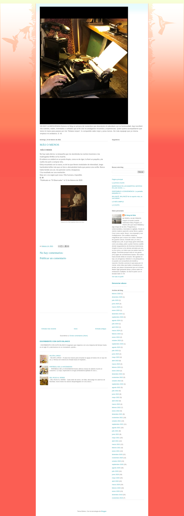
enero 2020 (116, 491)
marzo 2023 (116, 364)
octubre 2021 (116, 421)
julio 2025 (115, 300)
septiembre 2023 (117, 344)
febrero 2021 (116, 448)
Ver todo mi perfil (117, 277)
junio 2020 (115, 474)
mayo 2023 (115, 357)
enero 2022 (116, 411)
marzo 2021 (116, 444)
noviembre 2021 (117, 417)
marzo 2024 (116, 330)
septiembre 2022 (117, 384)
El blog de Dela (130, 215)
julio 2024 (115, 324)
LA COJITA (115, 205)
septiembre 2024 (117, 317)
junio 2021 (115, 434)
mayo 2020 (115, 478)
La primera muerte (118, 183)
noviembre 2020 (117, 458)
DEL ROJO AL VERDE (57, 377)
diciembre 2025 (117, 297)
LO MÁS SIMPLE (118, 202)
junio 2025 (115, 304)
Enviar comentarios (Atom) (79, 336)
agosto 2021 (116, 427)
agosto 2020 (116, 468)
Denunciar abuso (119, 283)
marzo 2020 (116, 484)
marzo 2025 (116, 307)
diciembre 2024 (117, 314)
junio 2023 (115, 354)
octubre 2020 (116, 461)
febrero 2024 (116, 334)
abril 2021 (115, 441)
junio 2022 (115, 394)
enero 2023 (116, 371)
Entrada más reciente (49, 329)
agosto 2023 (116, 347)
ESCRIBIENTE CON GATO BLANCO (55, 341)
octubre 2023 (116, 340)
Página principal (117, 179)
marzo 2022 (116, 404)
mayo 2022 (115, 397)
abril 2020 (115, 481)
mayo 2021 (115, 438)
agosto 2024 (116, 320)
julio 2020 (115, 471)
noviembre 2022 (117, 377)
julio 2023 (115, 350)
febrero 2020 (116, 488)
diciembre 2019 (117, 495)
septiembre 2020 (117, 464)
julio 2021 (115, 431)
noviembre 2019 (117, 498)
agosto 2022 (116, 387)
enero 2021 (116, 451)
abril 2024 (115, 327)
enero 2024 (116, 337)
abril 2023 (115, 360)
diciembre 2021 (117, 414)
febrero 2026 (116, 293)
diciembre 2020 (117, 454)
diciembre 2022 (117, 374)
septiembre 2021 (117, 424)
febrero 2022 (116, 407)
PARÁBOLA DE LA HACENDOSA (60, 367)
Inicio (75, 329)
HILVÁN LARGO (55, 356)
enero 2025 (116, 310)
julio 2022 (115, 391)
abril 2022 (115, 401)
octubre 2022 (116, 381)
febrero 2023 (116, 367)
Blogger (103, 511)
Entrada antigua (100, 329)
